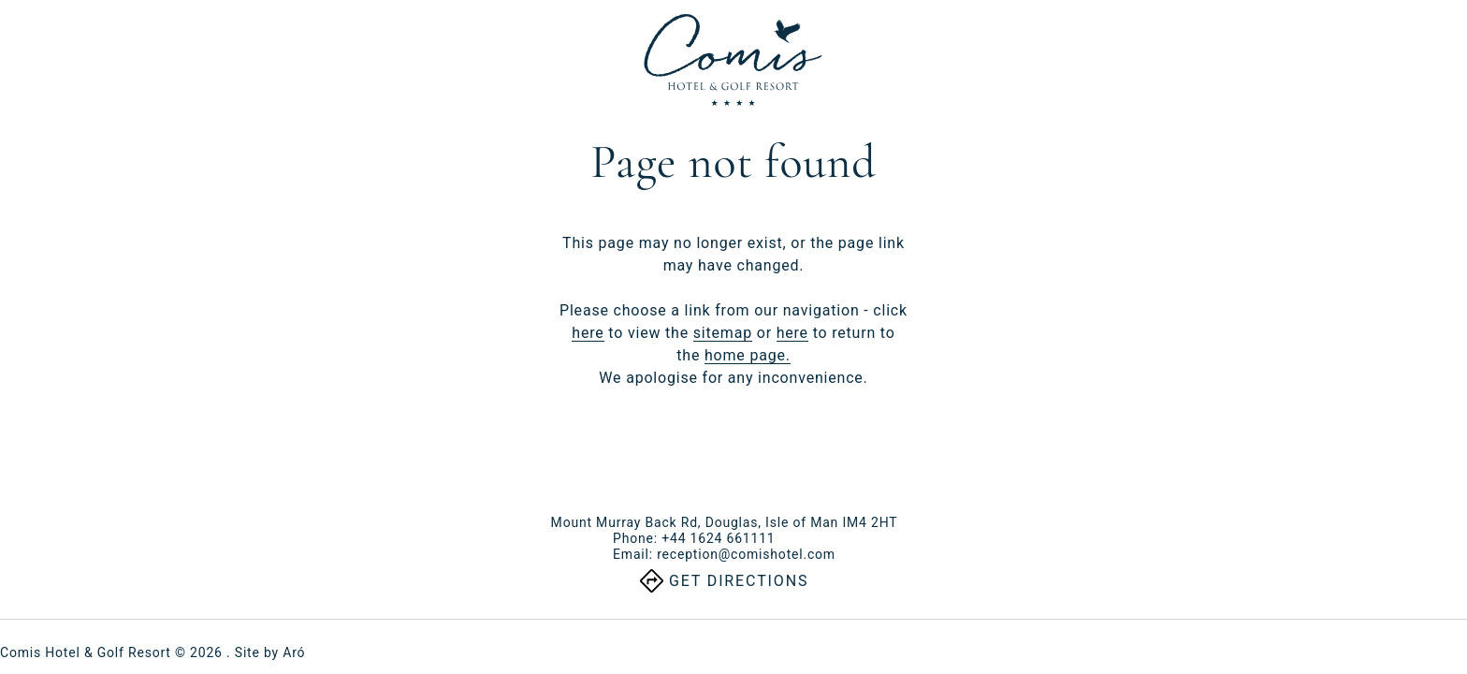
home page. (747, 355)
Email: (724, 554)
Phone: (694, 538)
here (587, 333)
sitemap (722, 333)
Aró (294, 652)
